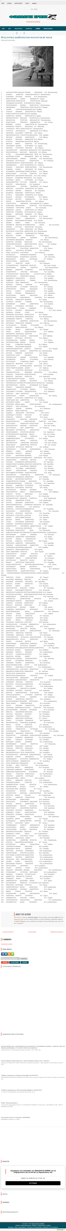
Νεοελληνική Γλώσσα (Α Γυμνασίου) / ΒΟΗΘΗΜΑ (15, 1117)
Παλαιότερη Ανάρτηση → (57, 931)
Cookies (48, 1225)
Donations (11, 1227)
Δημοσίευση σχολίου (6, 944)
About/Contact (18, 3)
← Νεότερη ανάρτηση (8, 931)
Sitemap (17, 1225)
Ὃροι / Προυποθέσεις (20, 1227)
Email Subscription (26, 1225)
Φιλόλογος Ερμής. (19, 919)
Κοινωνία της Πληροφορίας (34, 1227)
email (19, 923)
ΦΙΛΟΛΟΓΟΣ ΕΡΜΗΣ (38, 1223)
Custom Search (41, 1225)
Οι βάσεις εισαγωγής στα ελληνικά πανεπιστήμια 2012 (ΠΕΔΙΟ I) (19, 1075)
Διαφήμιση (46, 1227)
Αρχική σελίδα (32, 931)
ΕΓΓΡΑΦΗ (33, 1183)
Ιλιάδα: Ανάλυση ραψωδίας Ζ (9, 1103)
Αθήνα (34, 3)
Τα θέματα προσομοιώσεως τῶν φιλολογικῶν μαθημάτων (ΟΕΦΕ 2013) (21, 1090)
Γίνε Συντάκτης (54, 1227)
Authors (9, 3)
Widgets (34, 1225)
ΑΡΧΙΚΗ (5, 962)
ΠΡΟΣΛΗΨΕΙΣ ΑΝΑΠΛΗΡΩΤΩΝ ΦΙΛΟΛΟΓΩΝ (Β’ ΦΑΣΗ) (26, 37)
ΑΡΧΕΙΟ (24, 962)
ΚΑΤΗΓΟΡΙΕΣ (15, 962)
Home (3, 3)
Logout (27, 3)
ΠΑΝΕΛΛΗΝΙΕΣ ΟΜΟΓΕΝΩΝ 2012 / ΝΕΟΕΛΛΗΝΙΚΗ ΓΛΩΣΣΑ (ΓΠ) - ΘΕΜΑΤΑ (25, 1061)
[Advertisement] (16, 1000)
